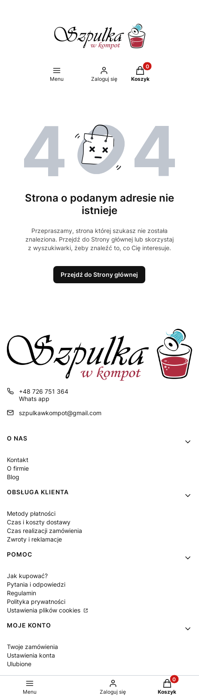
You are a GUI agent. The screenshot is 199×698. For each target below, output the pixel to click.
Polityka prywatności (36, 601)
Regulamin (21, 593)
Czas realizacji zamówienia (44, 530)
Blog (13, 477)
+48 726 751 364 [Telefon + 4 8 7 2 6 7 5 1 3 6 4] (43, 391)
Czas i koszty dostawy (38, 522)
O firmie (18, 468)
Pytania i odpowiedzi (36, 584)
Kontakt (17, 459)
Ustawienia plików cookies (44, 610)
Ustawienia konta (31, 655)
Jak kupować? (27, 575)
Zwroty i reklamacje (34, 539)
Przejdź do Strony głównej (99, 274)
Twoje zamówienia (32, 646)
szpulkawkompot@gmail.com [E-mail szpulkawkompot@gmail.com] (60, 412)
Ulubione (19, 663)
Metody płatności (31, 513)
